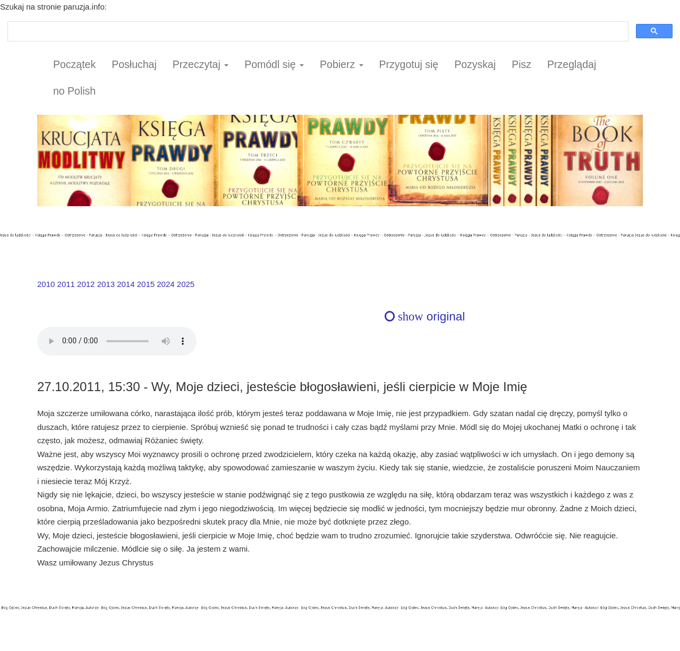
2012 (86, 284)
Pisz (521, 64)
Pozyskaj (475, 64)
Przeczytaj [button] (200, 64)
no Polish (74, 91)
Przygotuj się (409, 64)
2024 (165, 284)
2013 (106, 284)
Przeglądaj (571, 64)
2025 (185, 284)
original (425, 316)
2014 (125, 284)
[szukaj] (317, 31)
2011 (66, 284)
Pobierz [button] (341, 64)
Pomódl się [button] (274, 64)
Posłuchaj (134, 64)
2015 (146, 284)
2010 (46, 284)
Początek (74, 64)
